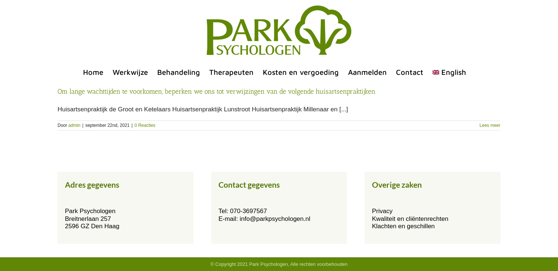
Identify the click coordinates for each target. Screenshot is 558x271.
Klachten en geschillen (403, 226)
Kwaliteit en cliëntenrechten (410, 218)
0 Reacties (144, 125)
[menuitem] (449, 72)
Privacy (382, 211)
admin (74, 125)
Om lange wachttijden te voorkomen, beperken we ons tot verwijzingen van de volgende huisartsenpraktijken (216, 91)
